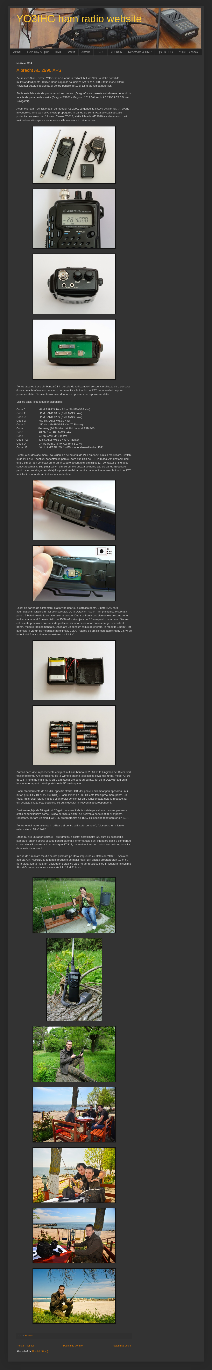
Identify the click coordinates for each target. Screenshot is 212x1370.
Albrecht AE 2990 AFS (38, 70)
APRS (17, 52)
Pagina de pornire (73, 1345)
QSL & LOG (165, 52)
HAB (58, 52)
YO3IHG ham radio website (79, 19)
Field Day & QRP (38, 52)
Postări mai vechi (121, 1345)
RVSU (101, 52)
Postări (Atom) (40, 1351)
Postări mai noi (25, 1345)
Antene (86, 52)
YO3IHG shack (188, 52)
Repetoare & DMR (139, 52)
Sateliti (71, 52)
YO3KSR (116, 52)
